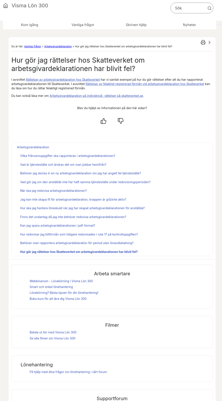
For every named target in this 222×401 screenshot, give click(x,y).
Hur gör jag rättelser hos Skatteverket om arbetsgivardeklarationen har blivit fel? (79, 252)
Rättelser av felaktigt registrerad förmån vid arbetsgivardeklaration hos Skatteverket (145, 84)
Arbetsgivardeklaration (58, 46)
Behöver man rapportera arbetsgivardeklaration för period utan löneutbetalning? (77, 243)
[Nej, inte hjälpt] (121, 121)
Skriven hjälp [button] (136, 25)
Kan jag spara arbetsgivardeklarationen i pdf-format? (57, 225)
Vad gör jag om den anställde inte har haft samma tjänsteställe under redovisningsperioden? (85, 182)
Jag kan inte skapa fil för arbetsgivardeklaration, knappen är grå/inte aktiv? (73, 199)
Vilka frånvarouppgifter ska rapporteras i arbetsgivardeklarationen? (67, 156)
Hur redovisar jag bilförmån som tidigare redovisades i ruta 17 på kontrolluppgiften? (79, 234)
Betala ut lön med (53, 332)
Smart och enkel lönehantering (51, 287)
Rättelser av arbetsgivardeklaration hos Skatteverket (63, 79)
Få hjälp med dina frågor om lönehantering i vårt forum (68, 372)
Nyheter (189, 25)
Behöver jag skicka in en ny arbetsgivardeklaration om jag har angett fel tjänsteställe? (80, 173)
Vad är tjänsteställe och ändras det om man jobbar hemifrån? (63, 164)
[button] (209, 8)
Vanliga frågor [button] (82, 25)
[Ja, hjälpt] (103, 121)
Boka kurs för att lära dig (58, 298)
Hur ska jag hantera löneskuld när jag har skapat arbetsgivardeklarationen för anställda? (82, 208)
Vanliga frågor (32, 46)
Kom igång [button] (29, 25)
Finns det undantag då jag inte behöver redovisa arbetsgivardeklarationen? (73, 217)
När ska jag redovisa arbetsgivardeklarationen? (53, 190)
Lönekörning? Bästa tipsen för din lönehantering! (64, 292)
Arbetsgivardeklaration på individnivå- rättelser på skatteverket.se (96, 96)
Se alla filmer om (52, 338)
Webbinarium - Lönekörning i (61, 281)
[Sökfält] (191, 8)
